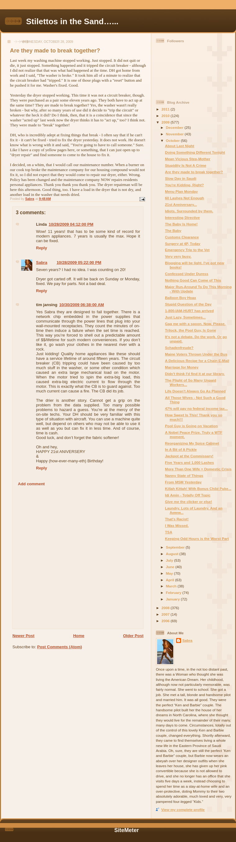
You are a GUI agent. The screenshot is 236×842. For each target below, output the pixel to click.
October (173, 140)
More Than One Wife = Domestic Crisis (198, 469)
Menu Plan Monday (181, 191)
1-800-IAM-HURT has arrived (189, 311)
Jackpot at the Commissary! (189, 456)
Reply (41, 248)
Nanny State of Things (184, 475)
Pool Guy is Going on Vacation (191, 426)
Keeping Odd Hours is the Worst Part (197, 538)
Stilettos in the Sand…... (72, 21)
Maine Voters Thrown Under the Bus (196, 354)
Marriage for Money (181, 367)
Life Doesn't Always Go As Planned (195, 391)
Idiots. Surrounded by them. (189, 211)
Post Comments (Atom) (59, 647)
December (175, 127)
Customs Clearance (182, 237)
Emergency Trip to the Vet (187, 250)
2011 (165, 109)
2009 (165, 122)
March (172, 586)
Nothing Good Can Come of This (193, 280)
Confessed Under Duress (186, 274)
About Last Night (179, 146)
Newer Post (23, 635)
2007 (165, 614)
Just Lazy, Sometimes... (185, 317)
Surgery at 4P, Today (182, 244)
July (170, 560)
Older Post (133, 635)
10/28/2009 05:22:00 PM (79, 262)
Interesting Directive (182, 217)
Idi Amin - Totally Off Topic (188, 495)
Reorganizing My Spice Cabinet (192, 443)
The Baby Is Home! (181, 224)
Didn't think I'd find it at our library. (195, 374)
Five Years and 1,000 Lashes (189, 462)
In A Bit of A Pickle (181, 449)
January (173, 599)
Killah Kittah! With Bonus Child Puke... (198, 489)
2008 (165, 608)
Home (78, 635)
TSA (168, 532)
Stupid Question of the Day (188, 304)
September (176, 547)
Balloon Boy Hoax (180, 298)
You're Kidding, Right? (184, 185)
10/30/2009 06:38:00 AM (81, 304)
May (170, 573)
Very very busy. (178, 256)
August (172, 554)
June (170, 567)
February (174, 593)
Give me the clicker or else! (188, 502)
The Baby (173, 231)
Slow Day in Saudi (180, 178)
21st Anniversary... (181, 204)
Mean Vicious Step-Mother (187, 159)
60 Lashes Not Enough (184, 198)
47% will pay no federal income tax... (196, 408)
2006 (165, 621)
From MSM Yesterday (183, 482)
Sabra (41, 262)
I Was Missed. (176, 525)
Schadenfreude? (179, 348)
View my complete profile (183, 810)
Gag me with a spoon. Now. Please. (195, 324)
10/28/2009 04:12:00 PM (71, 224)
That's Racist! (176, 519)
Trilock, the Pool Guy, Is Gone (190, 330)
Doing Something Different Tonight (195, 152)
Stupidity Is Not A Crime (185, 165)
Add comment (31, 484)
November (175, 134)
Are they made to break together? (194, 172)
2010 (165, 116)
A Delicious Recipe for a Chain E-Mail (197, 361)
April (170, 580)
